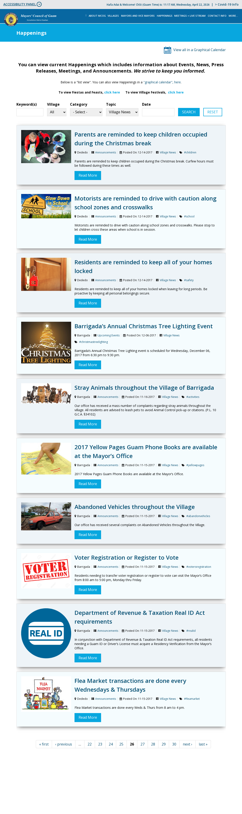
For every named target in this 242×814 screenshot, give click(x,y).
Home (86, 15)
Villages (113, 15)
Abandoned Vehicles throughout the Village (135, 507)
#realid (191, 631)
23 (100, 744)
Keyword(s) (26, 104)
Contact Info (217, 15)
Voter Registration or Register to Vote (127, 557)
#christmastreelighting (93, 342)
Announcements (105, 152)
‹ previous (63, 744)
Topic (111, 104)
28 (153, 744)
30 (174, 744)
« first (44, 744)
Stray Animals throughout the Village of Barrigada (144, 387)
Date (146, 104)
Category (78, 104)
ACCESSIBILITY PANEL (22, 4)
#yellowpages (195, 465)
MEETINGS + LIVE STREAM (190, 15)
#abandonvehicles (198, 516)
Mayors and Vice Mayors (138, 15)
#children (190, 152)
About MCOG (97, 15)
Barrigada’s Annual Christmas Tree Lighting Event (144, 326)
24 (111, 744)
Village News (168, 152)
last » (203, 744)
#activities (192, 397)
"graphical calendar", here (162, 82)
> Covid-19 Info (227, 4)
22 (90, 744)
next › (187, 744)
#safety (189, 280)
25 (121, 744)
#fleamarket (192, 699)
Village (53, 104)
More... (233, 15)
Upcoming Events (108, 335)
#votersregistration (198, 567)
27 (142, 744)
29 (164, 744)
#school (189, 216)
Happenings (164, 15)
